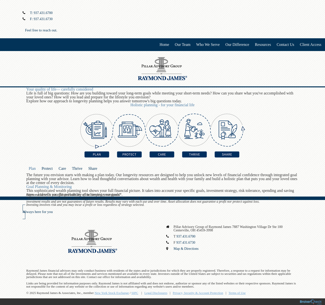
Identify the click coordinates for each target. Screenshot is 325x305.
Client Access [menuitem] (310, 44)
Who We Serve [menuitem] (208, 44)
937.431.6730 (43, 19)
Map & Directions (186, 249)
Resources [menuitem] (263, 44)
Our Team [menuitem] (182, 44)
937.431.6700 (43, 13)
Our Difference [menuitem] (237, 44)
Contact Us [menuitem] (285, 44)
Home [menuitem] (164, 44)
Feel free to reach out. (41, 30)
